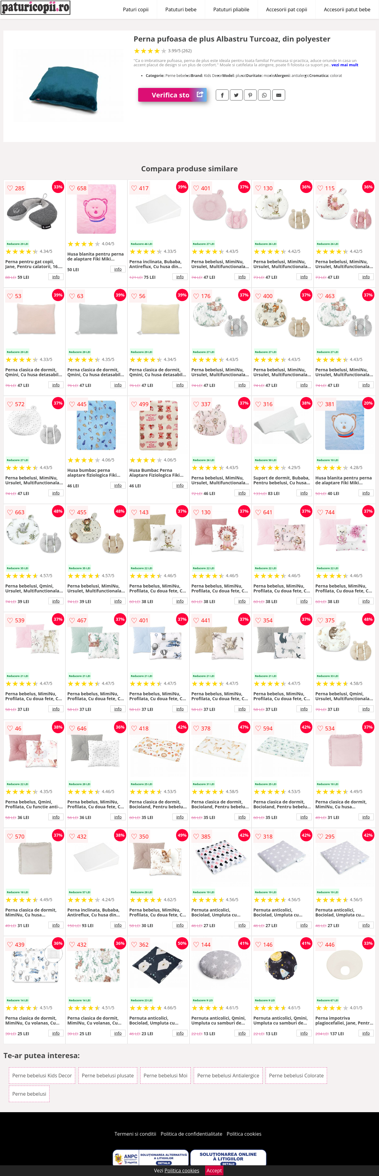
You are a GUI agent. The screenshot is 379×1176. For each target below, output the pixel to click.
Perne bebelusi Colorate (296, 1075)
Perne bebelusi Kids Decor (42, 1075)
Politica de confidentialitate (192, 1133)
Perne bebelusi (29, 1093)
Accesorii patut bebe (347, 9)
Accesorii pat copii (286, 9)
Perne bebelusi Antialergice (228, 1075)
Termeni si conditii (135, 1133)
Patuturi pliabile (231, 9)
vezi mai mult (345, 64)
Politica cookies (244, 1133)
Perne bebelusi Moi (165, 1075)
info (56, 276)
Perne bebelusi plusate (108, 1075)
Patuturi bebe (181, 9)
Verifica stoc (179, 95)
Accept (214, 1170)
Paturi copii (136, 9)
